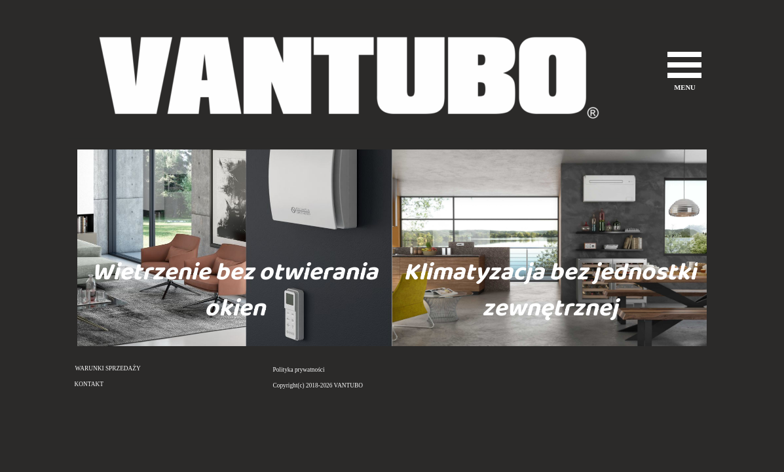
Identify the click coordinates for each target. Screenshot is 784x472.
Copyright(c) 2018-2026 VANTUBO (318, 385)
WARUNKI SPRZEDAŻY (108, 368)
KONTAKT (89, 384)
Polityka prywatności (299, 369)
